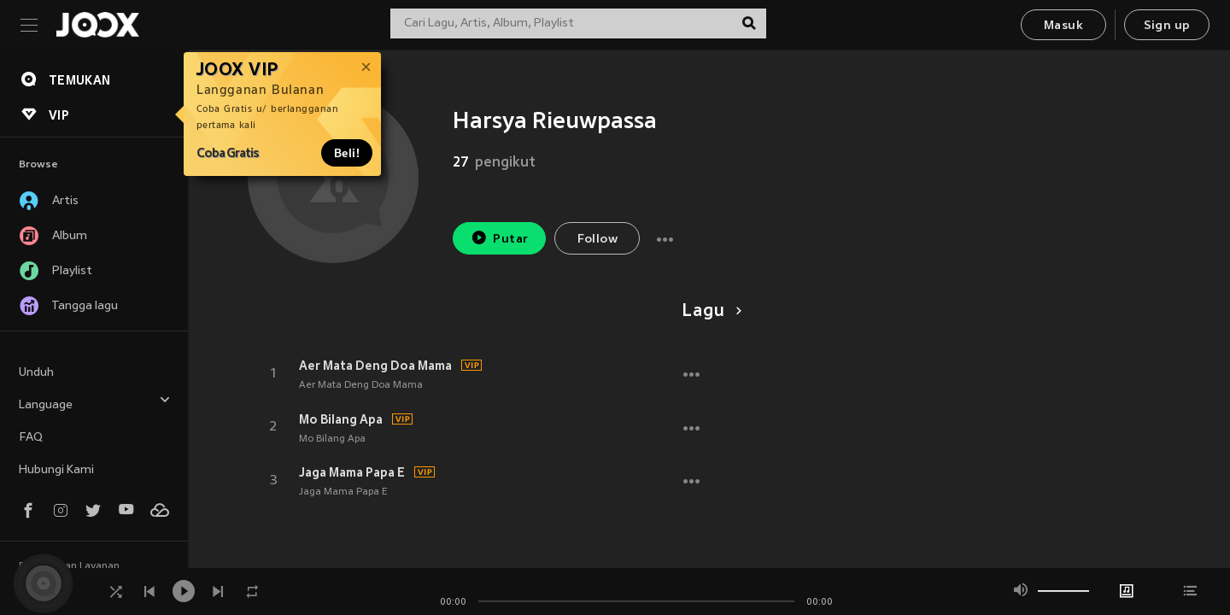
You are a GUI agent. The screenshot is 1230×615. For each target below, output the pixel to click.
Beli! (347, 153)
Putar (500, 238)
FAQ (31, 437)
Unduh (36, 372)
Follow (597, 239)
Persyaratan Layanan (69, 566)
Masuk (1063, 26)
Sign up (1167, 26)
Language (95, 403)
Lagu (708, 311)
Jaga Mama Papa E (352, 472)
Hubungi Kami (56, 470)
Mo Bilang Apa (341, 419)
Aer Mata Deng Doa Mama (375, 365)
